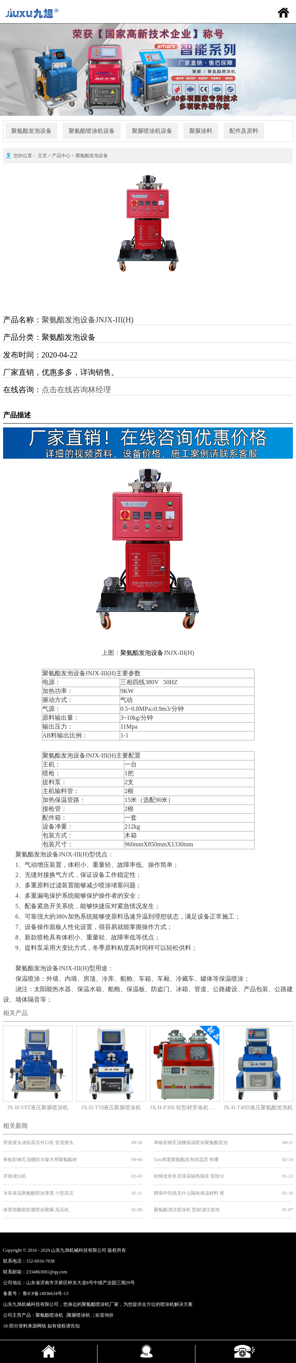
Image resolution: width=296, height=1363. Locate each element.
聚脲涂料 (200, 131)
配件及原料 (243, 131)
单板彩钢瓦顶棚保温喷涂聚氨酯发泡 (191, 1142)
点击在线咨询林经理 (76, 389)
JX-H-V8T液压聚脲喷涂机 (38, 1107)
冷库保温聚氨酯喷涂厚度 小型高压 (38, 1193)
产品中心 (61, 155)
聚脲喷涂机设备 (152, 131)
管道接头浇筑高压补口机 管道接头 (38, 1142)
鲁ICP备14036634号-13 (46, 1293)
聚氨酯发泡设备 (31, 131)
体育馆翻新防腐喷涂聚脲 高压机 (36, 1209)
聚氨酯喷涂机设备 (92, 131)
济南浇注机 (14, 1176)
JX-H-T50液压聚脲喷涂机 (111, 1107)
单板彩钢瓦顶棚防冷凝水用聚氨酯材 (40, 1159)
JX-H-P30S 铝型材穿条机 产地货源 (185, 1107)
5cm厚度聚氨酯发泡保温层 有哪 (186, 1159)
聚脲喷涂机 (78, 1315)
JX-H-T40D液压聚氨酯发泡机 (258, 1107)
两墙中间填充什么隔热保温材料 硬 (189, 1193)
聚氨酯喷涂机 (49, 1315)
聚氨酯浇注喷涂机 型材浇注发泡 (187, 1209)
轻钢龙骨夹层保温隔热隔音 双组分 (189, 1176)
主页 (42, 155)
